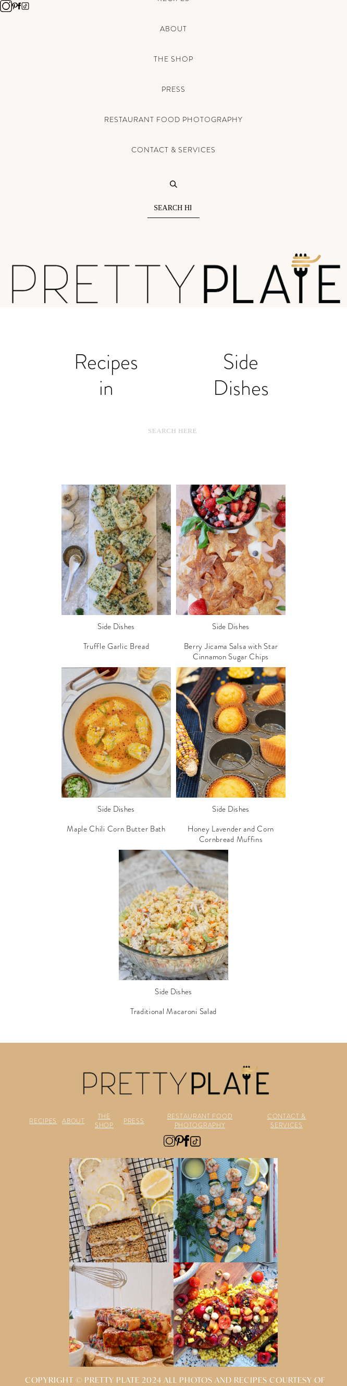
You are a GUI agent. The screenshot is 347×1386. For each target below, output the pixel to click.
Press (173, 89)
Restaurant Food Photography (173, 119)
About (173, 28)
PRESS (133, 1121)
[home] (173, 278)
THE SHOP (104, 1121)
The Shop (173, 59)
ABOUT (73, 1121)
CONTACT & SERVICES (286, 1121)
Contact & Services (173, 149)
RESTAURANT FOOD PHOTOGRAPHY (200, 1121)
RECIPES (43, 1121)
